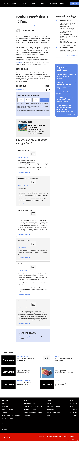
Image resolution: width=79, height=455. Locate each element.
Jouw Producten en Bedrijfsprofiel (33, 406)
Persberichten (28, 415)
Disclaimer (41, 436)
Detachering (20, 89)
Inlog (48, 415)
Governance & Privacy (23, 356)
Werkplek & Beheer (60, 368)
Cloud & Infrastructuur (24, 380)
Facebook (74, 403)
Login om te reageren (24, 172)
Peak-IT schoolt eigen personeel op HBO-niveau (64, 384)
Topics (3, 421)
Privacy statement (69, 436)
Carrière (37, 26)
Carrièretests (4, 403)
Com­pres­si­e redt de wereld (63, 93)
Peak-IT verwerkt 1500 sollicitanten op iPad (23, 371)
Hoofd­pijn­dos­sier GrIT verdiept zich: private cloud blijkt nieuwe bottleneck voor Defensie (65, 108)
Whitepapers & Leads (30, 409)
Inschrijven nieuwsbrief (53, 412)
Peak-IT (44, 26)
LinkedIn (74, 409)
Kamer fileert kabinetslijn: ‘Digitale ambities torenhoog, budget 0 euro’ (63, 85)
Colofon (49, 403)
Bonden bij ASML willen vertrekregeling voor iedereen (64, 76)
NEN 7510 (4, 430)
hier (18, 111)
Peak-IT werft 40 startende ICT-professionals (64, 359)
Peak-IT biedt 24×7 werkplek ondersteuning (25, 359)
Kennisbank (4, 406)
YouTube (74, 412)
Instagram (75, 415)
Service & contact (52, 409)
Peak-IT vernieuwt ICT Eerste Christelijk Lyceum (25, 384)
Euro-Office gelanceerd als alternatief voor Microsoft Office (64, 99)
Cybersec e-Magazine (7, 418)
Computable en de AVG (53, 406)
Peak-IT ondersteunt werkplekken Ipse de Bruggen (64, 371)
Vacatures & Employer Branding (33, 412)
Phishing (3, 424)
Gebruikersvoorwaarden (54, 436)
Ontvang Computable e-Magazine (10, 415)
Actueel (31, 26)
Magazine (4, 412)
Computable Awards (7, 409)
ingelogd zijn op (28, 337)
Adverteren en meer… (30, 403)
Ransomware (5, 427)
